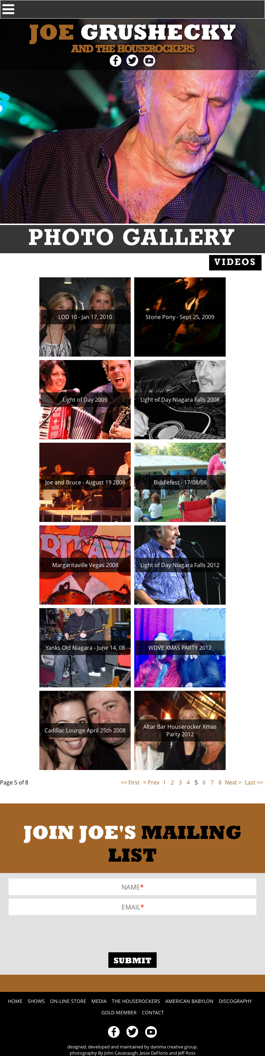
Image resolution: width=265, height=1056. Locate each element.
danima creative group (173, 1047)
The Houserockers (136, 1001)
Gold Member (119, 1012)
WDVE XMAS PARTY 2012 (180, 648)
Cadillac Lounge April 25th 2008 (85, 730)
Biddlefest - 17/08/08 (180, 482)
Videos (235, 262)
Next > (233, 782)
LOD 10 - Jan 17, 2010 (85, 317)
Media (99, 1001)
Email (130, 907)
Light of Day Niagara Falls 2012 (179, 565)
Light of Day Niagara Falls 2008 (179, 399)
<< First (130, 782)
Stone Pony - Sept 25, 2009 (180, 317)
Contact (153, 1012)
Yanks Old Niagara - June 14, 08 (85, 648)
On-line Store (68, 1001)
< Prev (151, 782)
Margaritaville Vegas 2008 (85, 565)
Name (130, 887)
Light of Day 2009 (85, 399)
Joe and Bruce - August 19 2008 (85, 482)
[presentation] (61, 932)
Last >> (254, 782)
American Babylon (189, 1001)
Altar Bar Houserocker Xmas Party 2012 (180, 730)
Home (15, 1001)
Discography (235, 1001)
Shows (36, 1001)
